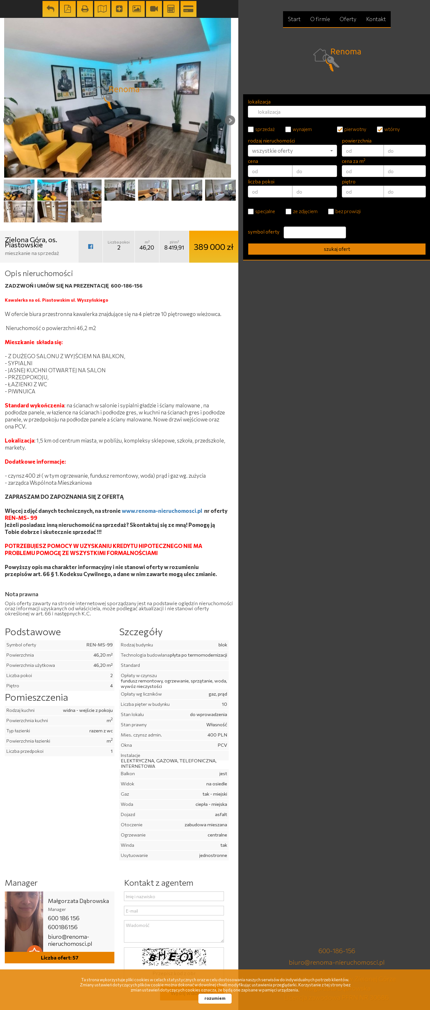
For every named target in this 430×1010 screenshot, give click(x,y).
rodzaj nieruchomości (271, 140)
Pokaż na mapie (102, 9)
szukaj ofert (337, 249)
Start (294, 19)
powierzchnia (357, 140)
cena (253, 161)
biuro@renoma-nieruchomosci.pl (70, 940)
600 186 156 (64, 917)
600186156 (63, 926)
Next (230, 120)
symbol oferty (264, 231)
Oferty (348, 19)
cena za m (353, 161)
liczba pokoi (261, 181)
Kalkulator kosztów (171, 9)
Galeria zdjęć (137, 9)
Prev (8, 120)
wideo (154, 9)
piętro (349, 181)
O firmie (320, 19)
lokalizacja (259, 101)
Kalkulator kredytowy (188, 9)
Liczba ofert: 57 (60, 957)
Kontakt (376, 19)
